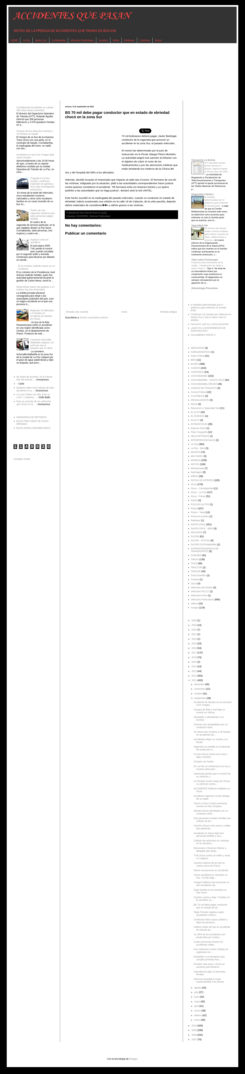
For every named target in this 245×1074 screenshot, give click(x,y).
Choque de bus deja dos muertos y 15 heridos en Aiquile (34, 132)
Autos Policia (197, 355)
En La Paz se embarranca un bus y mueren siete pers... (212, 767)
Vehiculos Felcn (199, 595)
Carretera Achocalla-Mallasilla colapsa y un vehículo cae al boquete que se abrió (42, 343)
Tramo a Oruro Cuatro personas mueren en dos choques (210, 805)
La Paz (26, 40)
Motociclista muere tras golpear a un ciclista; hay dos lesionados (35, 288)
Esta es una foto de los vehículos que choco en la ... (33, 403)
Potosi (194, 508)
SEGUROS (197, 532)
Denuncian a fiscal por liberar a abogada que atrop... (210, 849)
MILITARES (197, 456)
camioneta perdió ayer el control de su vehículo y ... (212, 775)
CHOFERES (82, 216)
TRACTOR (196, 567)
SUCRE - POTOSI (200, 540)
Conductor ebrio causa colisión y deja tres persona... (211, 921)
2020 (194, 639)
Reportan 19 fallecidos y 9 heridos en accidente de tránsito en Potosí (42, 314)
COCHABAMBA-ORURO (204, 384)
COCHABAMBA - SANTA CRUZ (207, 380)
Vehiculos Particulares (82, 40)
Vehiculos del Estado (202, 587)
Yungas (195, 607)
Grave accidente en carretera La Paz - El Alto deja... (211, 876)
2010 (194, 1025)
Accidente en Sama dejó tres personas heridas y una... (209, 834)
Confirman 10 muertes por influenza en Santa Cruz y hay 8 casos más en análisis (211, 317)
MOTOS (195, 464)
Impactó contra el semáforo (39, 241)
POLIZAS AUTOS (200, 504)
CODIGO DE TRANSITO (204, 388)
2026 (194, 620)
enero (197, 1020)
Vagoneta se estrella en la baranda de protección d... (212, 748)
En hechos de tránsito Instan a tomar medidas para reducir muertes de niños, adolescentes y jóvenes (216, 234)
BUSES (195, 364)
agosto (198, 987)
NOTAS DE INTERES (202, 480)
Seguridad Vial (199, 225)
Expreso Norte (198, 428)
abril (196, 1006)
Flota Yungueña (199, 432)
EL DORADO (198, 416)
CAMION (195, 368)
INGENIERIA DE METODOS (31, 417)
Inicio (124, 311)
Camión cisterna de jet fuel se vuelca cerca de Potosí (209, 864)
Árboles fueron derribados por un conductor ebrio (211, 812)
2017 (194, 652)
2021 (194, 634)
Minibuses (129, 40)
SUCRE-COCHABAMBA (204, 544)
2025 (194, 625)
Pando (194, 500)
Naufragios (196, 472)
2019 (194, 643)
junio (197, 996)
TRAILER (196, 571)
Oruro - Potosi (198, 496)
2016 (194, 657)
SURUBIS (196, 555)
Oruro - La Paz (198, 492)
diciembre (199, 684)
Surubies (103, 40)
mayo (197, 1001)
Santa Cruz (41, 40)
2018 (194, 648)
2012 (194, 675)
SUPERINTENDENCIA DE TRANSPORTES (205, 550)
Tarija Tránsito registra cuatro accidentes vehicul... (209, 913)
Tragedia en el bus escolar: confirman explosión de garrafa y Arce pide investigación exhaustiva (42, 184)
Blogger (133, 1058)
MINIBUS (196, 460)
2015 (194, 662)
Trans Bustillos (198, 575)
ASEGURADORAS (201, 352)
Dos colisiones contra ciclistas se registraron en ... (211, 950)
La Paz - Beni (198, 448)
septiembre (200, 698)
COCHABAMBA (199, 376)
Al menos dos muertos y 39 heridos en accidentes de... (212, 733)
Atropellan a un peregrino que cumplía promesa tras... (209, 958)
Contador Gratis (21, 459)
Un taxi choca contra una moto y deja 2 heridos (211, 755)
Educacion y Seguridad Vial (205, 408)
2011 (194, 680)
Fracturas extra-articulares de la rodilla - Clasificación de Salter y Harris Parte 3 (207, 265)
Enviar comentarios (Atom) (94, 317)
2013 (194, 671)
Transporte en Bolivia (203, 160)
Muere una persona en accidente (211, 870)
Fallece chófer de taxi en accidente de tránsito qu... (212, 928)
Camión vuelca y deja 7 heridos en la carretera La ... (212, 898)
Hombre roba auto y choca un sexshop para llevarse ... (209, 965)
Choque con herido (204, 761)
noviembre (200, 689)
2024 (194, 629)
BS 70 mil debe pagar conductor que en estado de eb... (210, 906)
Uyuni (194, 583)
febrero (198, 1015)
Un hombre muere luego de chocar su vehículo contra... (212, 782)
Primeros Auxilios (200, 516)
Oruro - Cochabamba (202, 488)
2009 (194, 1030)
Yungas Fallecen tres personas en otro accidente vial (211, 883)
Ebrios (194, 404)
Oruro (194, 484)
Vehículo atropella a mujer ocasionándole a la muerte (209, 980)
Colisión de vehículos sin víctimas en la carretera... (211, 842)
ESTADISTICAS (199, 424)
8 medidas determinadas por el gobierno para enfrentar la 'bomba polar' (208, 307)
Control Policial (198, 392)
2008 (194, 1035)
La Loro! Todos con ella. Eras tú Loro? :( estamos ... (33, 396)
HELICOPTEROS (200, 436)
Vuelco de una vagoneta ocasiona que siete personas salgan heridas (42, 214)
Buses (158, 40)
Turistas (195, 579)
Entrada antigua (168, 311)
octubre (198, 693)
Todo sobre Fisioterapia (204, 259)
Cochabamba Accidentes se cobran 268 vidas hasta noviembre (35, 109)
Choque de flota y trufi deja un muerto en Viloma (209, 711)
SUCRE (195, 536)
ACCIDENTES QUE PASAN (71, 15)
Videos (194, 603)
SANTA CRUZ (198, 524)
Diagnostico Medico (202, 194)
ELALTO (195, 420)
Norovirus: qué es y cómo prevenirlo (210, 324)
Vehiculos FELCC (200, 591)
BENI (193, 360)
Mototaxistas (197, 468)
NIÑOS (194, 476)
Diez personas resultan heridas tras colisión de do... (212, 819)
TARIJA (195, 559)
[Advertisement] (114, 71)
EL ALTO (195, 412)
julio (196, 992)
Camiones (144, 40)
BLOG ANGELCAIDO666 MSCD (33, 428)
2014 (194, 666)
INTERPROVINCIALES (203, 440)
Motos (116, 40)
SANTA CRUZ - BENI (202, 528)
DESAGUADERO (200, 400)
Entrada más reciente (77, 311)
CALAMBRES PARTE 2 (203, 335)
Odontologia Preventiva (204, 288)
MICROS (195, 452)
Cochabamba (59, 40)
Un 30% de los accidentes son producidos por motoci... (209, 936)
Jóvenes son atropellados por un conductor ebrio (211, 726)
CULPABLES (197, 396)
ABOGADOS (197, 348)
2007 (194, 1039)
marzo (197, 1010)
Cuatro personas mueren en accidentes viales (208, 943)
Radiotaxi (196, 520)
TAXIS (194, 563)
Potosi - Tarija (198, 512)
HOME (14, 40)
